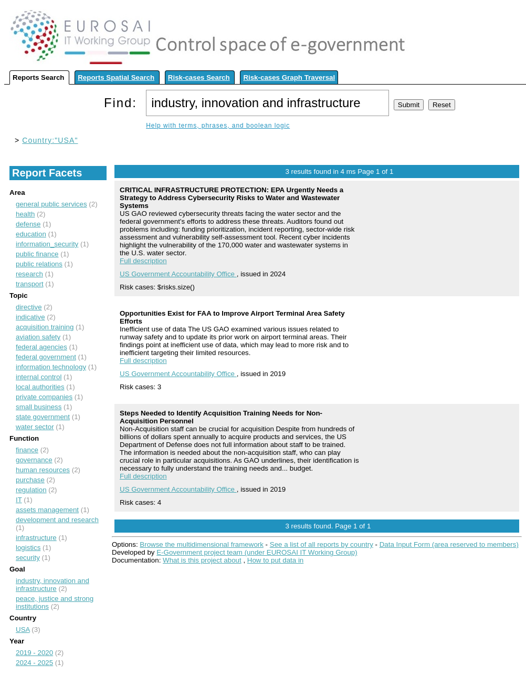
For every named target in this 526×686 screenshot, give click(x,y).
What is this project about (202, 560)
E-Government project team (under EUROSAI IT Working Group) (256, 552)
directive (29, 307)
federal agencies (41, 347)
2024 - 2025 (34, 663)
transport (30, 284)
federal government (46, 357)
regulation (31, 490)
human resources (43, 470)
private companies (44, 397)
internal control (38, 377)
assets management (47, 510)
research (29, 274)
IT (19, 500)
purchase (30, 480)
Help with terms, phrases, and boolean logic (218, 125)
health (25, 214)
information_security (47, 244)
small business (38, 407)
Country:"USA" (50, 140)
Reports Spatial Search (116, 77)
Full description (143, 261)
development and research (57, 520)
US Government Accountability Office (178, 274)
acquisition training (44, 327)
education (31, 234)
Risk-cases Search (199, 77)
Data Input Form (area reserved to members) (449, 544)
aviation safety (38, 337)
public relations (39, 264)
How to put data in (275, 560)
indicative (30, 317)
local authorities (40, 387)
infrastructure (36, 538)
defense (28, 224)
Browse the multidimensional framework (202, 544)
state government (43, 417)
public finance (37, 254)
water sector (35, 427)
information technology (51, 367)
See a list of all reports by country (321, 544)
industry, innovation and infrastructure (52, 585)
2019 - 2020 (34, 653)
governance (34, 460)
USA (23, 629)
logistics (28, 548)
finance (27, 450)
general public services (51, 204)
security (28, 558)
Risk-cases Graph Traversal (289, 77)
